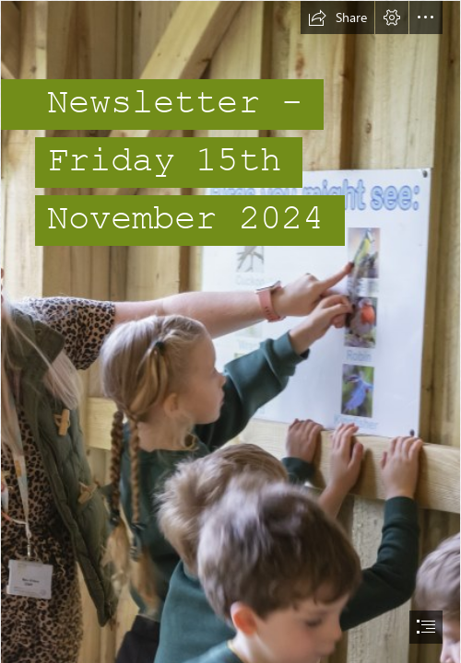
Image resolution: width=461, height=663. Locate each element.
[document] (230, 331)
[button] (337, 17)
